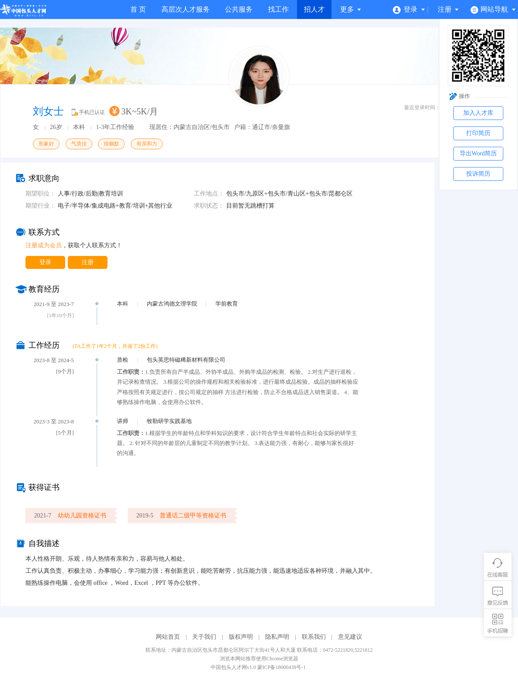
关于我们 (204, 637)
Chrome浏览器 (282, 659)
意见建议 (350, 637)
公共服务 (239, 9)
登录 (409, 9)
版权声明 (241, 637)
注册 (448, 9)
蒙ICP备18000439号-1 (281, 667)
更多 (351, 9)
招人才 (314, 9)
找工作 (278, 9)
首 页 (138, 9)
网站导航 (493, 9)
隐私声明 (277, 637)
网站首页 (168, 637)
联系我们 (314, 637)
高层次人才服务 (185, 9)
